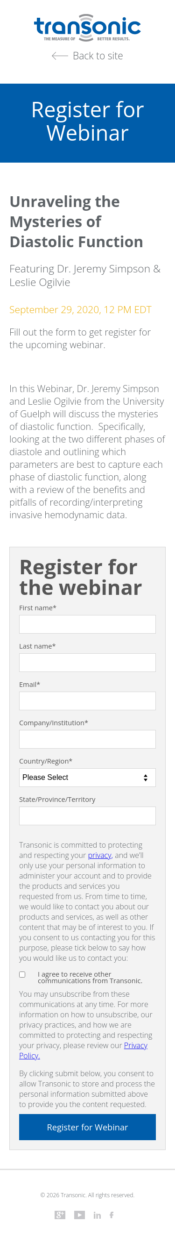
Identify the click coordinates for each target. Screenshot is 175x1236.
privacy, (100, 855)
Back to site (98, 55)
